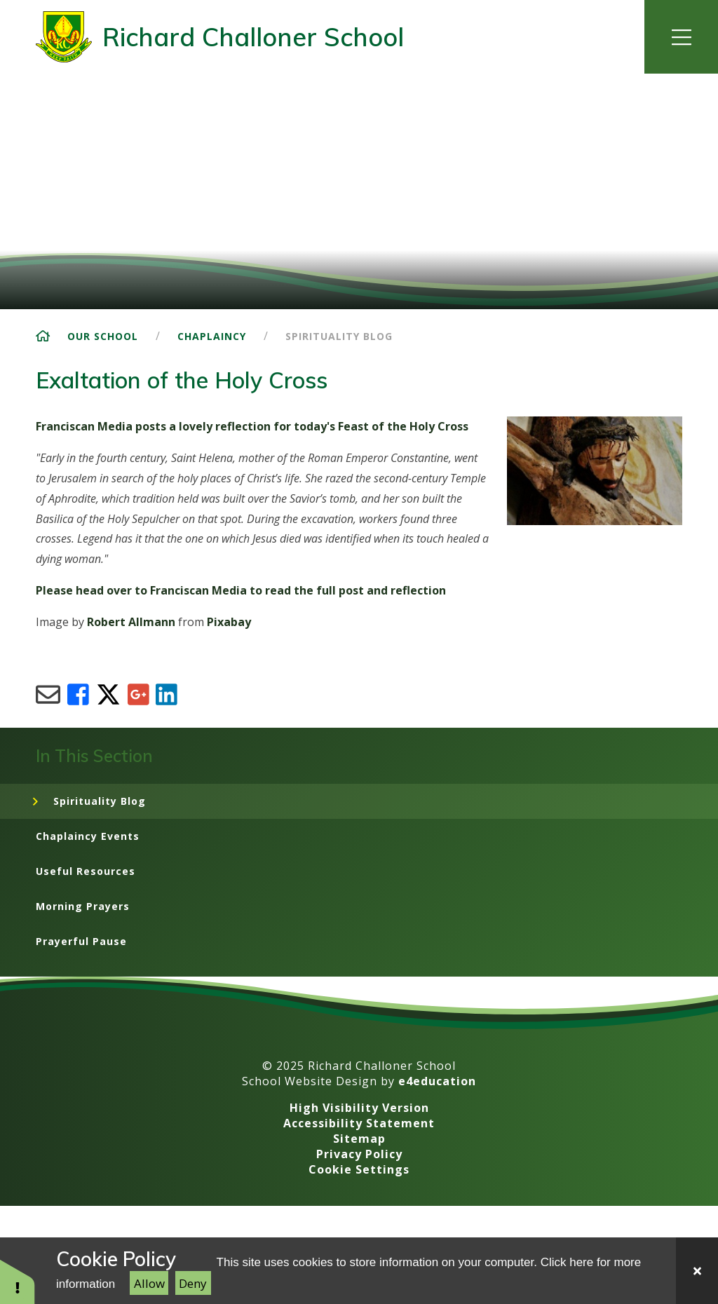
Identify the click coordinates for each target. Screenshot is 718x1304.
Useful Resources (85, 871)
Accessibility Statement (359, 1123)
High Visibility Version (359, 1107)
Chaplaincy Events (88, 836)
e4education (437, 1081)
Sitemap (359, 1138)
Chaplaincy (211, 336)
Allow (149, 1283)
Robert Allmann (131, 622)
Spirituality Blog (339, 336)
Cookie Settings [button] (359, 1169)
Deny (193, 1283)
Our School (102, 336)
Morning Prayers (83, 906)
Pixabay (229, 622)
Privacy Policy (359, 1154)
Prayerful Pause (81, 941)
